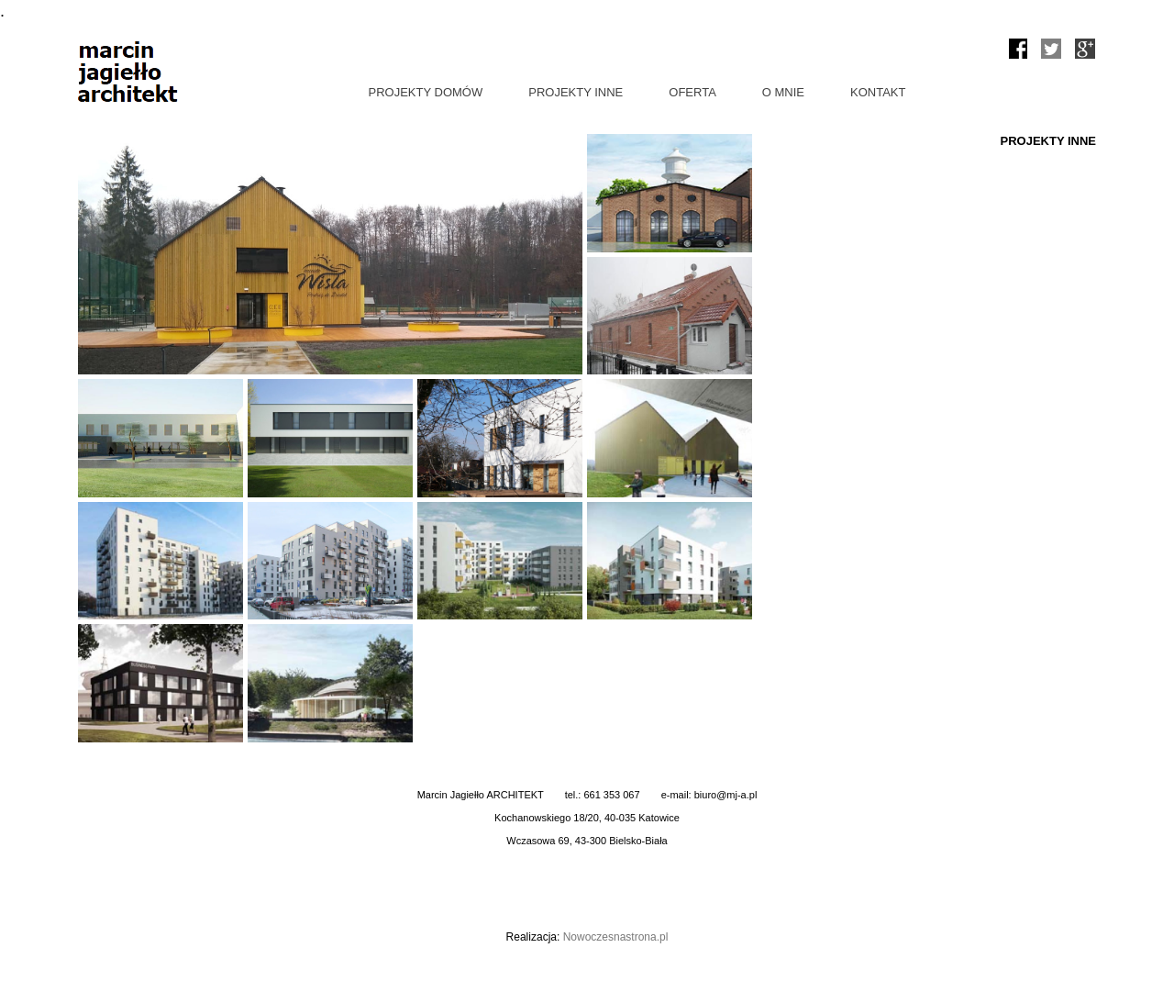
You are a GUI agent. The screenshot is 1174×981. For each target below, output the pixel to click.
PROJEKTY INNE (575, 92)
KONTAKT (877, 92)
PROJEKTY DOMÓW (426, 92)
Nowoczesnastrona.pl (616, 937)
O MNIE (783, 92)
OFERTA (692, 92)
